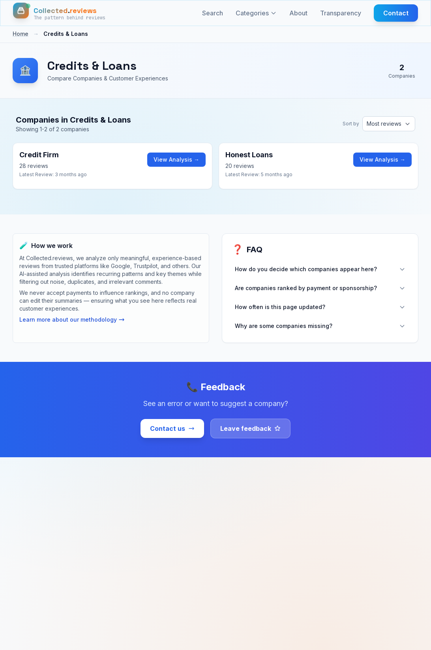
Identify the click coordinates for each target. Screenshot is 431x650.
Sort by (351, 124)
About (298, 13)
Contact (396, 13)
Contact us (172, 428)
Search (212, 13)
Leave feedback (250, 428)
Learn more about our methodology (72, 319)
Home (20, 33)
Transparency (340, 13)
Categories (256, 13)
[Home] (59, 13)
